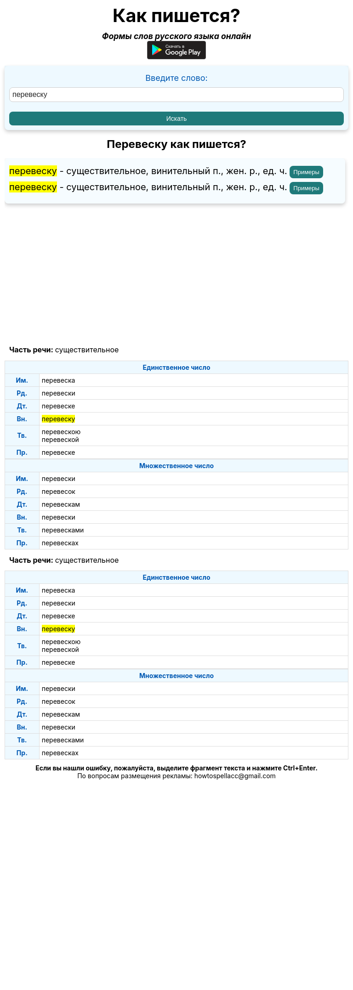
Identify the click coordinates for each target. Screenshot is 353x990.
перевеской (60, 439)
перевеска (58, 380)
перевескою (61, 432)
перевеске (58, 406)
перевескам (61, 504)
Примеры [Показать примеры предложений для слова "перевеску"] (306, 172)
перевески (58, 393)
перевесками (63, 530)
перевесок (58, 491)
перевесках (60, 543)
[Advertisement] (176, 274)
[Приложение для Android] (176, 56)
